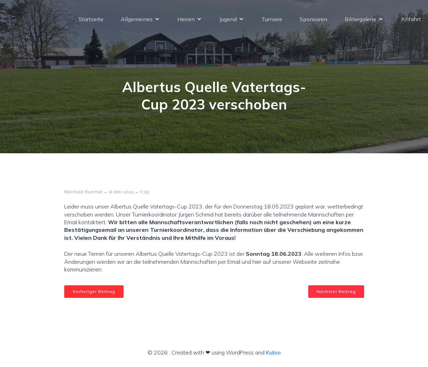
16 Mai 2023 (121, 191)
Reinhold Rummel (83, 191)
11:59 (144, 191)
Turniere (271, 19)
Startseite (90, 19)
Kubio (273, 352)
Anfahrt (411, 19)
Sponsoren (313, 19)
